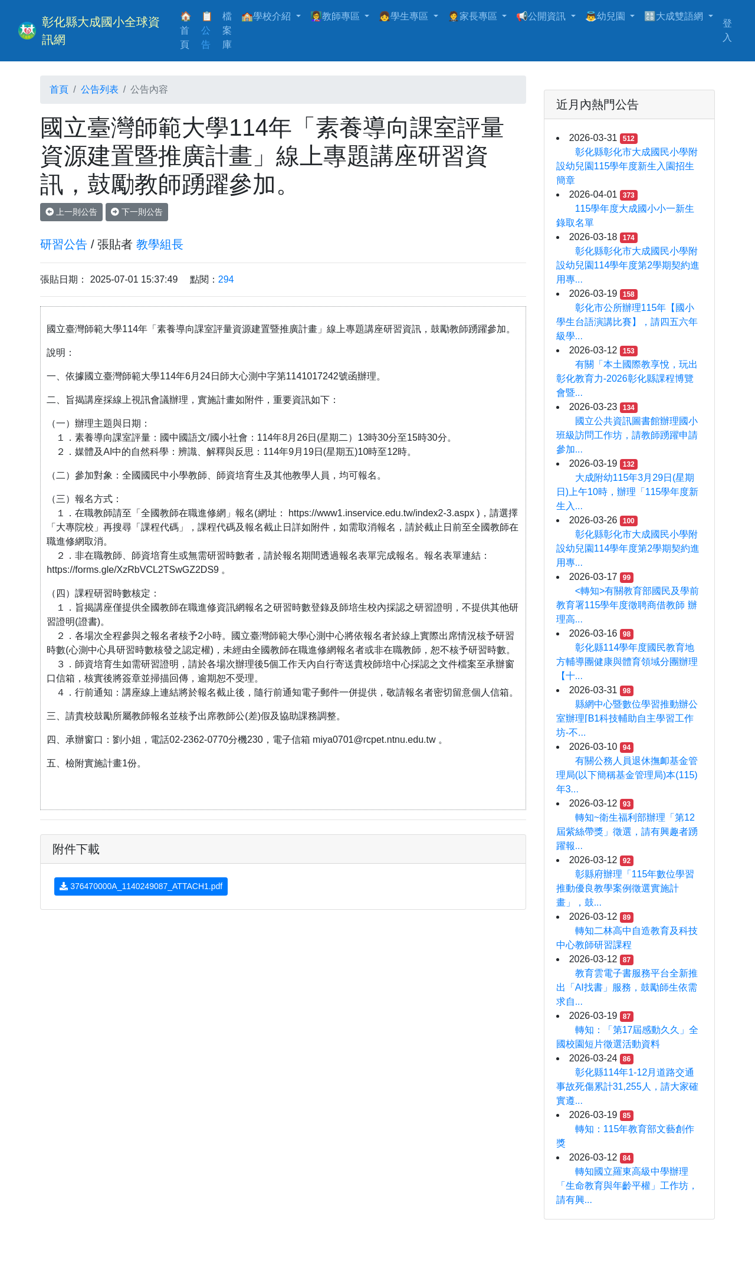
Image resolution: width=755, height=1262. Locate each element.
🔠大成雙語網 (674, 16)
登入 (727, 30)
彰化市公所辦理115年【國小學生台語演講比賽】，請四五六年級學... (627, 322)
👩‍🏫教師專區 (336, 16)
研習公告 (63, 244)
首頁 (59, 89)
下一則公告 (137, 212)
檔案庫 (227, 30)
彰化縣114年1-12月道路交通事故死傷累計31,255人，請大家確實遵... (627, 1086)
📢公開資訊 (542, 16)
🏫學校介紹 (267, 16)
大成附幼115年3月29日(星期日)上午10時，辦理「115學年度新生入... (627, 492)
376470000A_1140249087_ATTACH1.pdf (141, 886)
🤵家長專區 (474, 16)
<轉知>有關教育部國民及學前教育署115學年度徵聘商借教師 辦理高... (628, 605)
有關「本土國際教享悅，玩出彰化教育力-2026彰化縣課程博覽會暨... (627, 378)
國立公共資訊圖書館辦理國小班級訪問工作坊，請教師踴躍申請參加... (627, 435)
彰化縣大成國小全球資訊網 (101, 30)
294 (226, 279)
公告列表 (100, 89)
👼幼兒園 (606, 16)
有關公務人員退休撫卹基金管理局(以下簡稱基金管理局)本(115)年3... (627, 775)
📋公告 (207, 30)
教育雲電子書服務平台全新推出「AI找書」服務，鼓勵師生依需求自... (627, 987)
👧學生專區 (405, 16)
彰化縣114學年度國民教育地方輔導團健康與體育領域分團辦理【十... (627, 662)
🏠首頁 (188, 30)
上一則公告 (71, 212)
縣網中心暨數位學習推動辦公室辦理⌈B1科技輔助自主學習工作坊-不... (627, 718)
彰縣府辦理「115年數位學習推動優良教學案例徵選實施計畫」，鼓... (625, 888)
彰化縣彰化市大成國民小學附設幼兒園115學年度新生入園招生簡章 (627, 166)
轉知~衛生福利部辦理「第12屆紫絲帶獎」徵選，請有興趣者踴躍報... (627, 831)
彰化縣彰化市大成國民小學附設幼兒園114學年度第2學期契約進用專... (628, 265)
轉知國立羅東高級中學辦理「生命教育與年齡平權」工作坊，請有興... (627, 1185)
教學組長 (159, 244)
